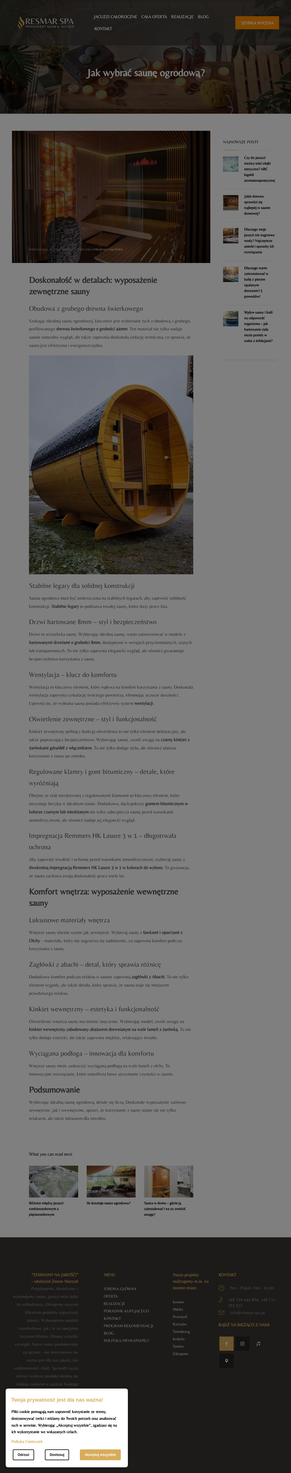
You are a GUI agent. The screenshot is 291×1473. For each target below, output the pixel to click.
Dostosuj (57, 1455)
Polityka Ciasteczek (27, 1441)
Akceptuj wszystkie (100, 1455)
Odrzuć (23, 1455)
